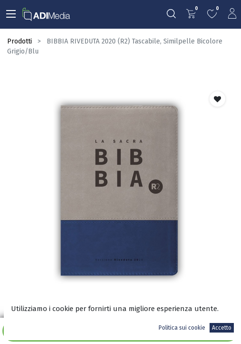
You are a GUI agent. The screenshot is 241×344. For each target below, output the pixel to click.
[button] (217, 99)
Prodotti (19, 41)
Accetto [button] (221, 327)
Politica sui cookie (182, 327)
